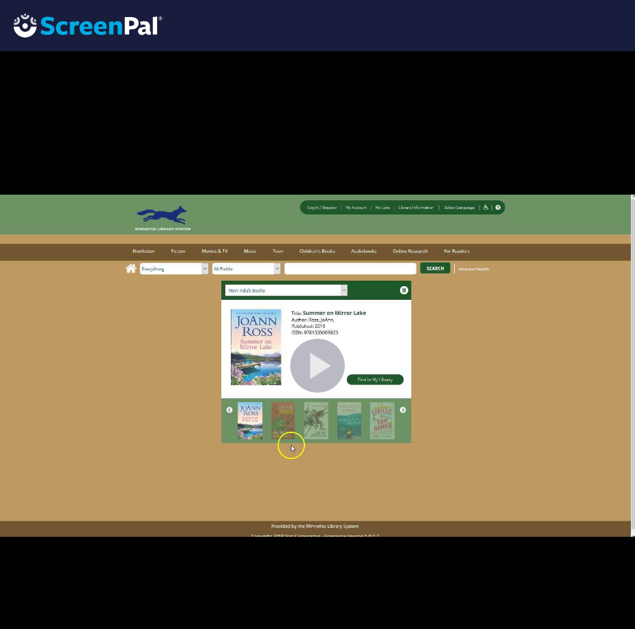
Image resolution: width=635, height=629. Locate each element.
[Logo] (81, 24)
